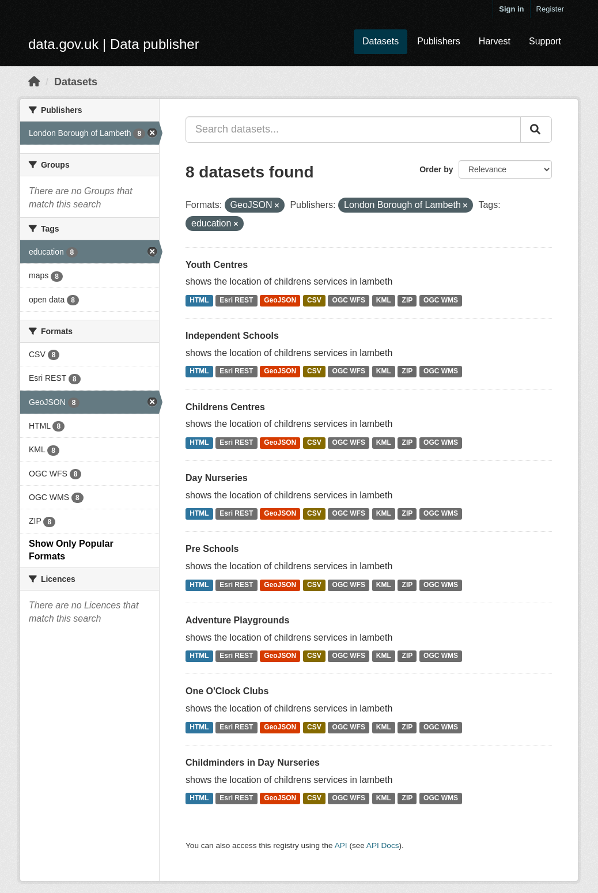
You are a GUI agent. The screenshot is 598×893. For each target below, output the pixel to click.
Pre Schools (212, 549)
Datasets (380, 41)
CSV (314, 300)
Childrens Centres (225, 407)
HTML (199, 300)
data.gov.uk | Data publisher (113, 44)
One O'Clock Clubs (227, 691)
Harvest (494, 41)
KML (383, 300)
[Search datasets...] (353, 129)
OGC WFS (348, 300)
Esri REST (236, 300)
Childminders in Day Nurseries (253, 762)
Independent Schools (232, 335)
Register (550, 9)
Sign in (511, 9)
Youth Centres (217, 265)
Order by (436, 169)
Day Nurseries (217, 478)
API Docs (382, 845)
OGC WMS (440, 300)
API (341, 845)
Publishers (438, 41)
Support (545, 41)
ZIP (407, 300)
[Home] (34, 82)
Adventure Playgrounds (237, 620)
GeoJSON (280, 300)
